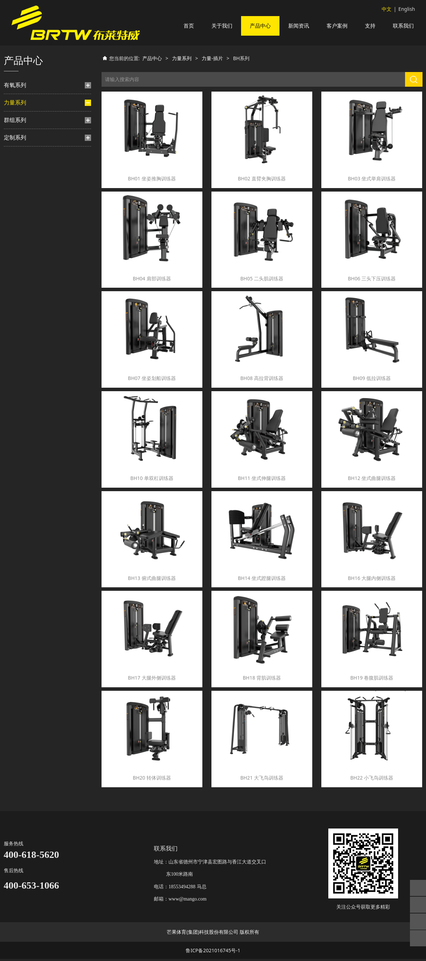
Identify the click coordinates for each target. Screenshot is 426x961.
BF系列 (24, 143)
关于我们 (221, 26)
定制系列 (15, 318)
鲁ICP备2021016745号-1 (213, 952)
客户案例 (337, 26)
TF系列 (24, 198)
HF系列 (24, 209)
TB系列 (24, 187)
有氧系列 (15, 93)
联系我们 (403, 26)
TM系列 (25, 236)
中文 (386, 9)
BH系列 (28, 154)
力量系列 (15, 111)
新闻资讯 (298, 26)
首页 (189, 26)
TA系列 (24, 258)
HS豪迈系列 (29, 176)
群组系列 (15, 300)
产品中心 (260, 26)
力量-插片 (25, 129)
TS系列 (18, 282)
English (406, 9)
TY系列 (24, 165)
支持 (370, 26)
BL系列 (24, 269)
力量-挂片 (21, 222)
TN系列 (25, 247)
